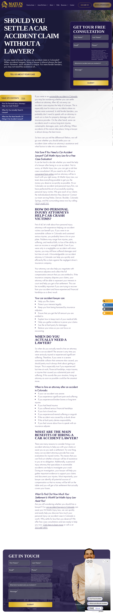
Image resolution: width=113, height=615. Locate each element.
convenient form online (44, 173)
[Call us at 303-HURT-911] (85, 5)
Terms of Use (100, 59)
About (51, 5)
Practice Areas (30, 5)
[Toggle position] (104, 561)
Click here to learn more (53, 524)
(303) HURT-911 (42, 203)
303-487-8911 (41, 527)
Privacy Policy (94, 59)
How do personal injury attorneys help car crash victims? (13, 104)
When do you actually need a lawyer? (12, 111)
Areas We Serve (42, 5)
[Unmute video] (83, 561)
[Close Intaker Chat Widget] (107, 561)
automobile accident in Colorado (63, 96)
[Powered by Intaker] (98, 611)
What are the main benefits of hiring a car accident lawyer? (12, 117)
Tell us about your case (22, 74)
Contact (72, 5)
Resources (64, 5)
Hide (23, 98)
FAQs (58, 5)
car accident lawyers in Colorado (60, 506)
